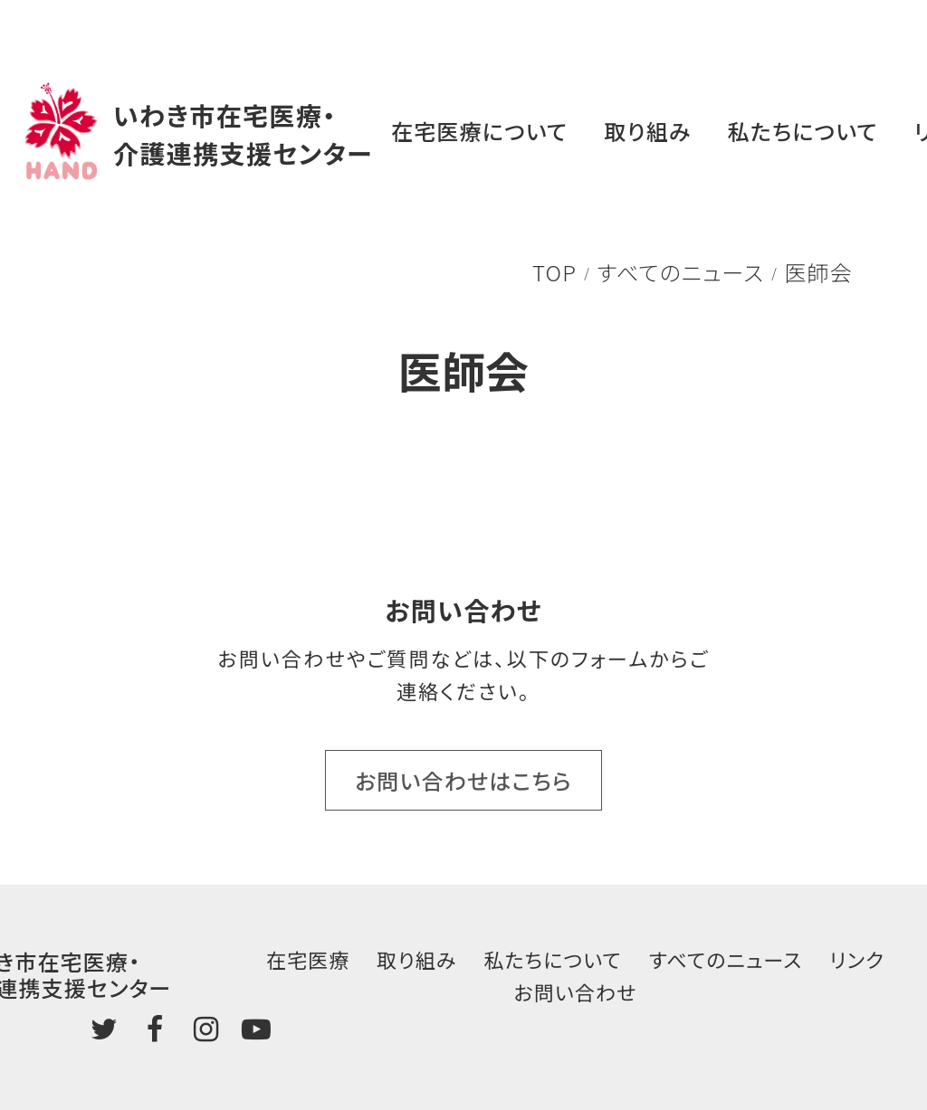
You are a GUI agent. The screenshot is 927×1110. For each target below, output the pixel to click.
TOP (554, 272)
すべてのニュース (680, 272)
